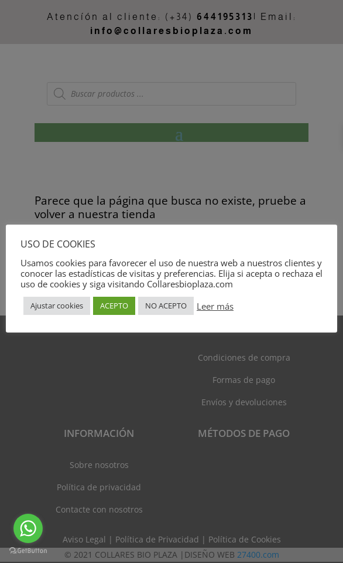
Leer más (215, 306)
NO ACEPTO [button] (166, 305)
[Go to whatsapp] (28, 528)
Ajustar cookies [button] (56, 305)
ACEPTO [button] (114, 305)
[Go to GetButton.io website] (28, 551)
